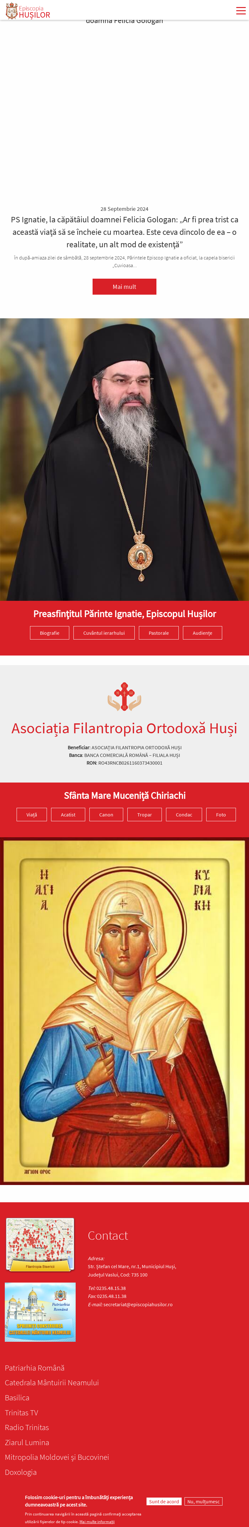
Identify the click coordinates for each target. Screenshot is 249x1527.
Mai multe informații (97, 1522)
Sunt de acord (164, 1501)
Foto (221, 814)
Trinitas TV (21, 1412)
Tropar (144, 814)
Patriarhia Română (34, 1368)
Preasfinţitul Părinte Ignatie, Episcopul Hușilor (124, 614)
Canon (106, 814)
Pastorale (159, 633)
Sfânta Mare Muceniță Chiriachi (124, 795)
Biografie (49, 633)
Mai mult (124, 286)
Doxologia (21, 1472)
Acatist (68, 814)
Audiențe (202, 633)
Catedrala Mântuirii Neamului (52, 1382)
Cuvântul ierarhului (104, 633)
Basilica (17, 1397)
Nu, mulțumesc (203, 1501)
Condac (184, 814)
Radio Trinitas (27, 1427)
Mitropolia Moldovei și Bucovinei (57, 1457)
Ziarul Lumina (27, 1442)
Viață (31, 814)
